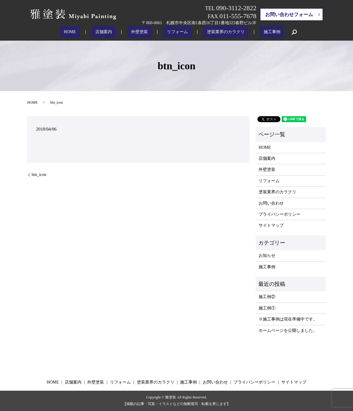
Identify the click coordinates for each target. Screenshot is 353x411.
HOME (88, 32)
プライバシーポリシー (279, 214)
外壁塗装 (143, 32)
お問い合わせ (271, 203)
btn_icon (39, 174)
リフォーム (173, 32)
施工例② (267, 297)
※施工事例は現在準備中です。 (288, 319)
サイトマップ (271, 225)
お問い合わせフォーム (289, 14)
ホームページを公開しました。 (288, 330)
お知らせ (267, 255)
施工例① (267, 308)
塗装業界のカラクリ (214, 32)
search (272, 31)
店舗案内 (114, 32)
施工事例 (253, 32)
